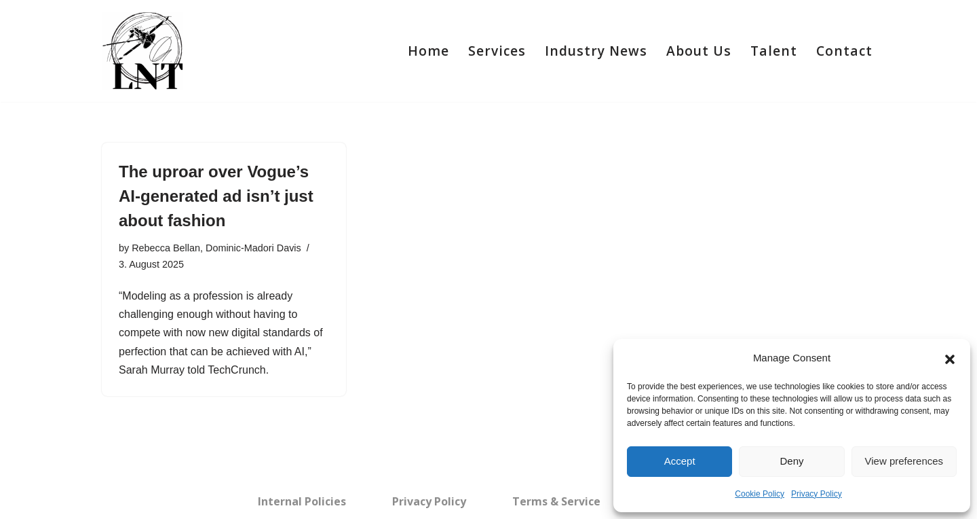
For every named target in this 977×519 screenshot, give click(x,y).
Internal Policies (302, 501)
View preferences (904, 461)
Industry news (596, 50)
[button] (950, 358)
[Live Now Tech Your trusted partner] (142, 51)
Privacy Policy (816, 494)
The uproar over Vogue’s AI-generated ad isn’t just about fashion (216, 196)
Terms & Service (556, 501)
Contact (844, 50)
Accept (679, 461)
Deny (791, 461)
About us (698, 50)
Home (428, 50)
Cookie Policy (759, 494)
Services (497, 50)
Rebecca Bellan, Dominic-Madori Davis (216, 248)
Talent (773, 50)
